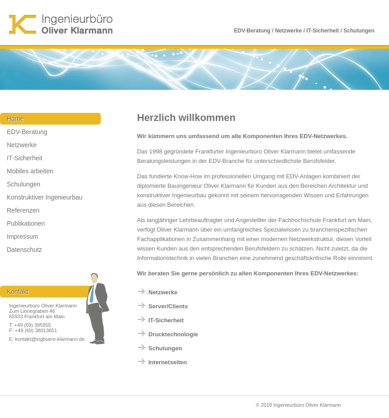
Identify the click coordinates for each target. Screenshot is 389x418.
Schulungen (23, 184)
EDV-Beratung (27, 131)
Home (15, 118)
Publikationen (26, 223)
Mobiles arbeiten (30, 171)
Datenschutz (24, 249)
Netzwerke (22, 145)
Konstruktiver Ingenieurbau (44, 197)
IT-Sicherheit (25, 158)
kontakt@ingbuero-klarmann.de (49, 339)
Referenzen (23, 210)
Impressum (22, 236)
